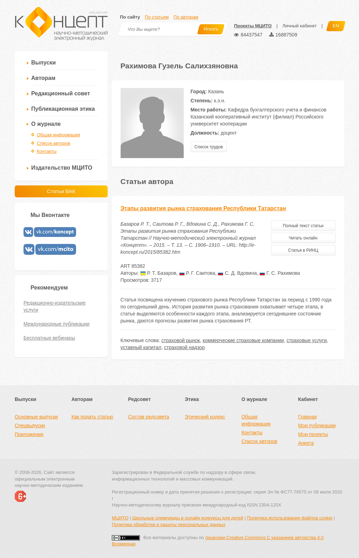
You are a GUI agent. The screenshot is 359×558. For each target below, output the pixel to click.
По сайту (130, 17)
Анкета (306, 443)
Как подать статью (92, 417)
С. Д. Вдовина (237, 273)
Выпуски (43, 63)
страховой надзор (184, 347)
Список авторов (53, 143)
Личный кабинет (299, 25)
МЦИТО (120, 517)
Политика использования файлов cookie (289, 517)
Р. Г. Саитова (197, 273)
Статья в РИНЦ (303, 250)
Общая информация (58, 134)
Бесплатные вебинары (49, 338)
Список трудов (209, 146)
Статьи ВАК (61, 191)
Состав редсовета (148, 417)
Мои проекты (313, 434)
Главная (307, 417)
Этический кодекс (205, 417)
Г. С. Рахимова (279, 273)
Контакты (46, 151)
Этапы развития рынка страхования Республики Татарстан (203, 208)
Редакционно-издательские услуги (54, 306)
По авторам (186, 17)
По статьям (157, 17)
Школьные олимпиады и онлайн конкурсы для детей (187, 517)
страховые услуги (306, 340)
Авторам (43, 78)
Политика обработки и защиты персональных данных (168, 524)
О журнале (46, 124)
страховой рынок (180, 340)
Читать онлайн (303, 238)
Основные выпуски (36, 417)
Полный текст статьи (303, 225)
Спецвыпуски (30, 425)
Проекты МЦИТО (252, 25)
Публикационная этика (63, 109)
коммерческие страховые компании (243, 340)
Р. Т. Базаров (158, 273)
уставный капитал (141, 347)
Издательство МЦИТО (61, 168)
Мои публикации (317, 425)
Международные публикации (56, 324)
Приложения (29, 434)
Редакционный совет (60, 93)
